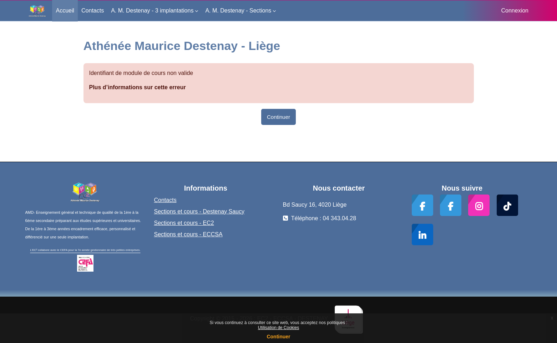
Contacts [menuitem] (92, 10)
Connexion (515, 10)
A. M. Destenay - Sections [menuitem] (238, 10)
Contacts (165, 200)
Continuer (278, 336)
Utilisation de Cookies (278, 327)
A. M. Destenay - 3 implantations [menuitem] (152, 10)
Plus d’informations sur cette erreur (137, 87)
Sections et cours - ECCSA (188, 234)
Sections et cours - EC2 (184, 223)
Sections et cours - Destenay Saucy (199, 211)
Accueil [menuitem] (65, 10)
